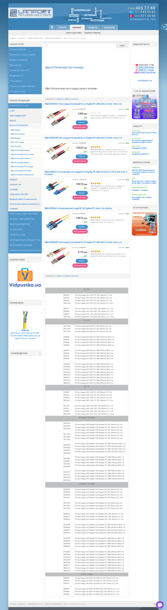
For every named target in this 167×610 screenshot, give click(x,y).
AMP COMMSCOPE (18, 116)
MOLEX (13, 120)
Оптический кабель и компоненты (25, 204)
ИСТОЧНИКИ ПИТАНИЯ (21, 245)
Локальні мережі (18, 49)
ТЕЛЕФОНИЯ (16, 230)
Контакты (109, 27)
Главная (13, 38)
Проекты (92, 27)
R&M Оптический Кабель (20, 150)
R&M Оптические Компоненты (22, 175)
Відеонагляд (15, 65)
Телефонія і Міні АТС (19, 70)
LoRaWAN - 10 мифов (140, 190)
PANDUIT (13, 180)
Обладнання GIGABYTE (140, 154)
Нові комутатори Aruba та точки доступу (144, 134)
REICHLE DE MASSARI (53, 38)
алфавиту (59, 99)
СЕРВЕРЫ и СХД (17, 235)
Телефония (136, 167)
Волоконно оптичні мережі (22, 55)
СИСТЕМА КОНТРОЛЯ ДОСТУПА (25, 240)
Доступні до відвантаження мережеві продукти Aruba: (142, 141)
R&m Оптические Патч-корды (22, 167)
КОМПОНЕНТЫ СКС (35, 38)
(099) (145, 16)
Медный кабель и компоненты (23, 199)
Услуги (62, 27)
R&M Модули (16, 138)
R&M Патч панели (17, 134)
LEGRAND (14, 189)
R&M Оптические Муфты (20, 163)
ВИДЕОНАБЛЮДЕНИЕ (20, 224)
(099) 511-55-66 (146, 70)
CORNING (14, 209)
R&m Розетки (16, 146)
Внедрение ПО (16, 76)
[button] (160, 605)
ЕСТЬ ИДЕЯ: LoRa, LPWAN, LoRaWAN (142, 198)
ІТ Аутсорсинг (16, 81)
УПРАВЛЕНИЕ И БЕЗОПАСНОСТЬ (25, 251)
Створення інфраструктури (22, 86)
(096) (145, 12)
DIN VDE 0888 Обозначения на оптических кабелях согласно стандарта (143, 172)
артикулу (75, 99)
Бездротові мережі (18, 60)
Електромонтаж (17, 91)
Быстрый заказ (80, 127)
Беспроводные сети (139, 187)
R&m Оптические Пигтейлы (21, 171)
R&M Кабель (15, 130)
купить (82, 122)
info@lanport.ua (145, 80)
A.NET (12, 111)
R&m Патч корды (17, 142)
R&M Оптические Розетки (20, 158)
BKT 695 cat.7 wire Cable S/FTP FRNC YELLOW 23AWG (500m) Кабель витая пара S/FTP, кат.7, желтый (25, 322)
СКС (133, 178)
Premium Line (15, 184)
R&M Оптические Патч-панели (22, 154)
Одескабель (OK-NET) (19, 194)
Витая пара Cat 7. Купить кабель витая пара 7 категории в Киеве (144, 182)
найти (122, 45)
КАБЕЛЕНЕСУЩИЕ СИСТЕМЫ (24, 214)
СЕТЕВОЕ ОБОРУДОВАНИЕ (22, 219)
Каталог (77, 27)
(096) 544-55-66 (146, 67)
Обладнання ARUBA (139, 148)
